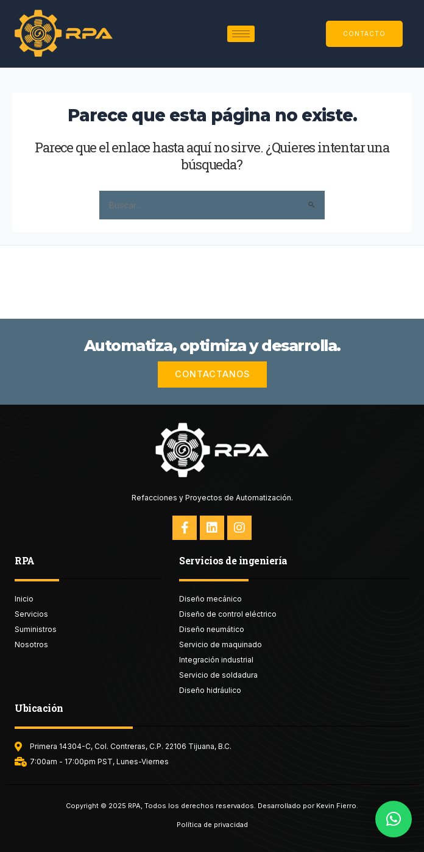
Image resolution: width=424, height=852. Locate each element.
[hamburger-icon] (241, 34)
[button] (393, 819)
